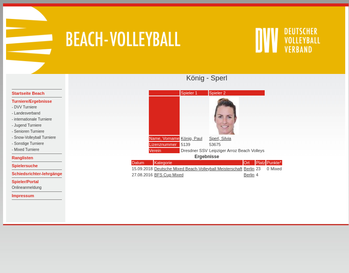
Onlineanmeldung (26, 187)
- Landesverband (26, 113)
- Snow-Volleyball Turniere (34, 137)
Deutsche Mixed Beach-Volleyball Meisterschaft (198, 168)
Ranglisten (22, 157)
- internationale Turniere (32, 119)
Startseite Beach (28, 93)
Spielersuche (25, 165)
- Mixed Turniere (25, 149)
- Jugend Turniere (26, 125)
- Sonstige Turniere (28, 143)
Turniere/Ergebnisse (32, 101)
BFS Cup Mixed (168, 175)
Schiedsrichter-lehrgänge (37, 173)
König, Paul (191, 138)
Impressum (23, 195)
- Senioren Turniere (28, 131)
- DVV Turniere (24, 107)
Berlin (249, 168)
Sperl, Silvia (220, 138)
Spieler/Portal (25, 181)
